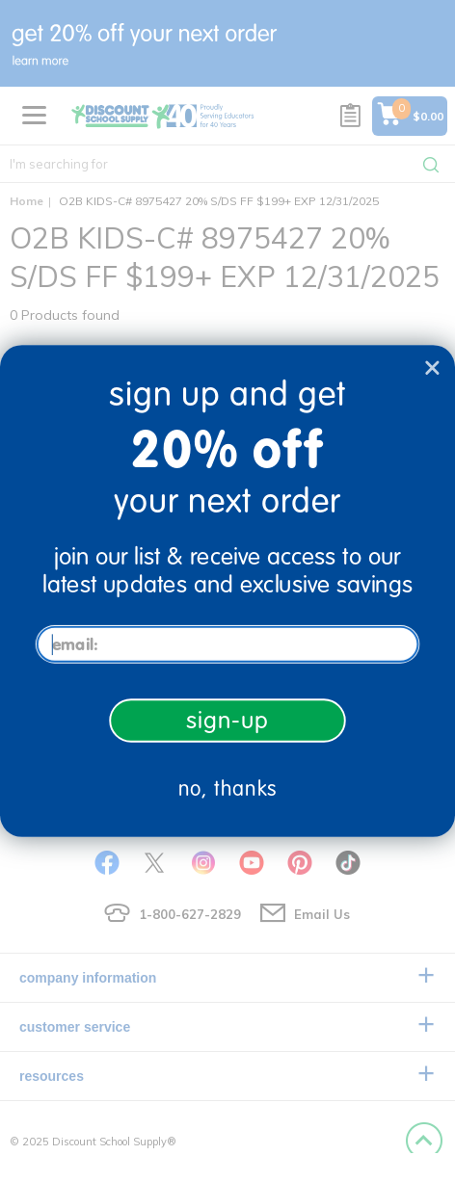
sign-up (227, 720)
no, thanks (228, 789)
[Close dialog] (431, 368)
